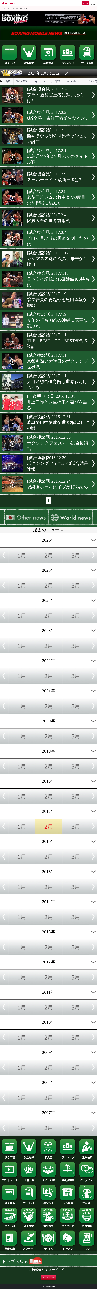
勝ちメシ (48, 1247)
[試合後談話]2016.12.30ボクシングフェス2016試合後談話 (57, 443)
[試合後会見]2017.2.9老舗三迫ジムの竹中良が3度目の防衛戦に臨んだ (56, 197)
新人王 (48, 1156)
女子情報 (56, 81)
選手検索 (87, 1156)
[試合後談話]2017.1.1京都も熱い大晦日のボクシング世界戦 (57, 361)
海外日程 (9, 1224)
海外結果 (29, 1224)
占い (87, 1247)
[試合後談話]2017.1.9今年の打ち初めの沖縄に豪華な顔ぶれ (57, 320)
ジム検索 (68, 1202)
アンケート (29, 1247)
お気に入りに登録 (48, 1277)
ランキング (68, 62)
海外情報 (87, 1224)
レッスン (68, 1247)
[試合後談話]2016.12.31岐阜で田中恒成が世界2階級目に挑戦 (58, 422)
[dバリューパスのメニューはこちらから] (93, 3)
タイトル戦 (48, 1179)
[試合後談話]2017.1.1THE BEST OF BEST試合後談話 (57, 340)
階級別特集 (68, 1179)
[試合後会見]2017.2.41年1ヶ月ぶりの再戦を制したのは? (57, 238)
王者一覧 (29, 1179)
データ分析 (87, 62)
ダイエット (39, 81)
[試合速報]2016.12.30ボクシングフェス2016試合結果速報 (57, 463)
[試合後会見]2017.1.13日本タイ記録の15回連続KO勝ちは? (58, 279)
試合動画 (9, 1202)
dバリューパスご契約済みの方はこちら (15, 8)
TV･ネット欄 (9, 1179)
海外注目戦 (68, 1224)
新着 (7, 81)
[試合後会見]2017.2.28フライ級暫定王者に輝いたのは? (55, 95)
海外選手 (48, 1224)
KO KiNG (21, 81)
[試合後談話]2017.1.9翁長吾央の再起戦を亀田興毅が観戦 (57, 299)
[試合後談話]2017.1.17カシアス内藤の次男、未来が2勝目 (56, 258)
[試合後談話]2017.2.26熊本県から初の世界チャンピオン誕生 (57, 136)
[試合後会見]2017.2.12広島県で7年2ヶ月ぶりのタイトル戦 (57, 156)
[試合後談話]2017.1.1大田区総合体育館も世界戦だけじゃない (57, 381)
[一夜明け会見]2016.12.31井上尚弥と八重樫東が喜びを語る (57, 402)
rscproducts (73, 81)
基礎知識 (9, 1247)
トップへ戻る (22, 1261)
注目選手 (87, 1202)
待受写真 (48, 1202)
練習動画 (48, 62)
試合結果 (29, 62)
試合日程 (9, 62)
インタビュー (87, 1179)
